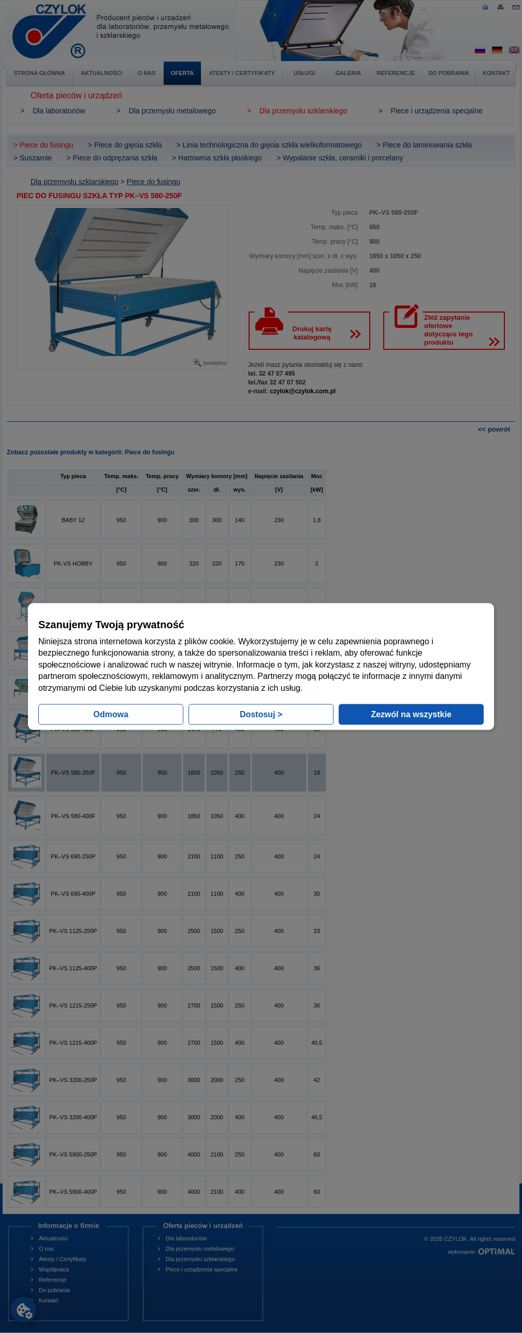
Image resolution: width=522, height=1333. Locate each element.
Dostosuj (261, 713)
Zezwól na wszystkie (411, 713)
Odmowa (110, 713)
